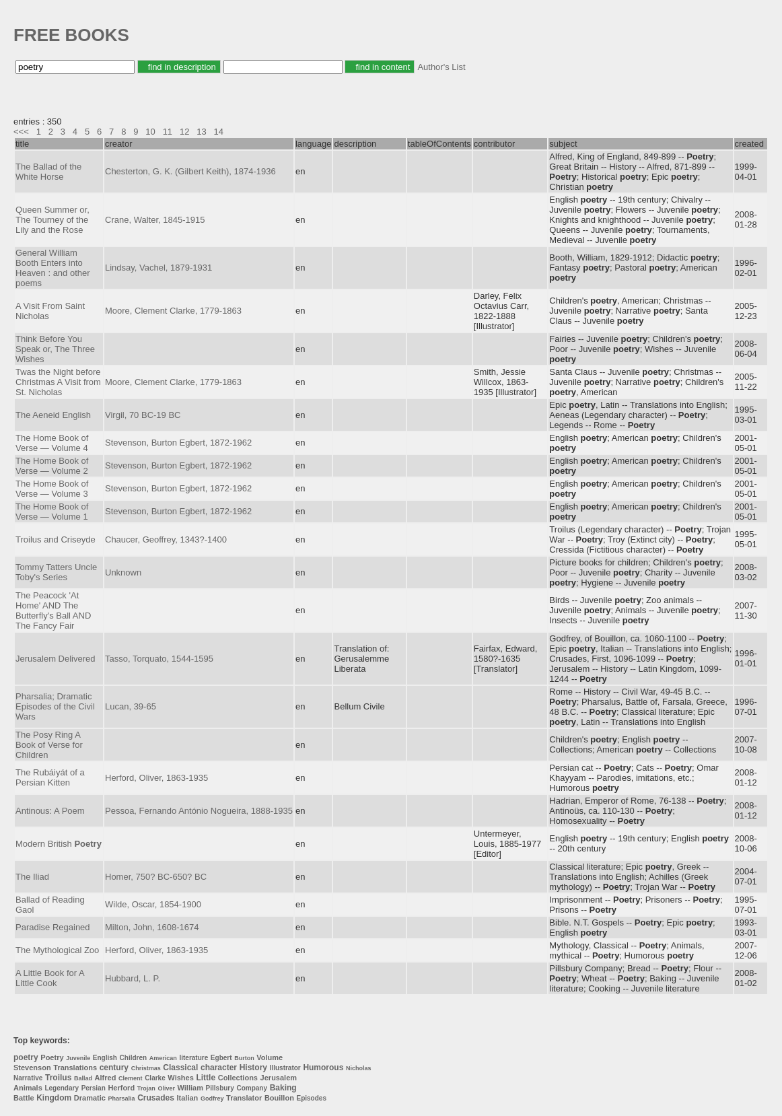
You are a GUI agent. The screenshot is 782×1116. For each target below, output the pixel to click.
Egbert (221, 1057)
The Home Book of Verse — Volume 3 (51, 489)
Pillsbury (220, 1088)
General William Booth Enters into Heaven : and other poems (52, 268)
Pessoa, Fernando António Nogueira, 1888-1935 (199, 811)
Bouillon (279, 1098)
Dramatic (90, 1098)
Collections (238, 1078)
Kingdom (53, 1098)
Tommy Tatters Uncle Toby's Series (56, 572)
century (114, 1067)
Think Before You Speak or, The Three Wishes (55, 349)
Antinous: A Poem (50, 811)
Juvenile (78, 1058)
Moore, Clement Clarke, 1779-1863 (173, 311)
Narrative (27, 1078)
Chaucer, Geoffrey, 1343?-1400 (166, 539)
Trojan (146, 1088)
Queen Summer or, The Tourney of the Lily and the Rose (52, 220)
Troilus (58, 1077)
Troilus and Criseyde (55, 539)
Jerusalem (278, 1078)
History (253, 1067)
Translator (244, 1098)
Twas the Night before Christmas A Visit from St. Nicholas (58, 382)
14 (218, 132)
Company (251, 1088)
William (190, 1088)
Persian (93, 1088)
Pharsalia (121, 1098)
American (163, 1058)
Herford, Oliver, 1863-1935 (156, 778)
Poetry (51, 1057)
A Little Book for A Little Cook (49, 978)
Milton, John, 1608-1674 (152, 927)
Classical (180, 1067)
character (219, 1067)
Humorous (323, 1067)
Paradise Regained (52, 927)
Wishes (180, 1078)
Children (133, 1057)
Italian (188, 1098)
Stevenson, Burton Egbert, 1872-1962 (178, 443)
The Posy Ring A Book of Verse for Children (49, 745)
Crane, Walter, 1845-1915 (155, 220)
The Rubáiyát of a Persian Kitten (50, 777)
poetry (25, 1057)
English (105, 1057)
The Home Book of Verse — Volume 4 (51, 443)
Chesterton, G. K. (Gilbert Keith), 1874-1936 (190, 171)
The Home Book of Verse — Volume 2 (51, 466)
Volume (269, 1057)
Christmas (146, 1068)
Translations (75, 1067)
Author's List (441, 67)
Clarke (155, 1078)
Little (205, 1077)
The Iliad (32, 877)
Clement (130, 1078)
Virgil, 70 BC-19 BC (142, 415)
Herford (121, 1088)
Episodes (311, 1098)
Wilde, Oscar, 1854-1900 (153, 904)
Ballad (83, 1078)
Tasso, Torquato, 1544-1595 (159, 659)
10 (150, 132)
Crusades (155, 1098)
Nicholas (358, 1068)
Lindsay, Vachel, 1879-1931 (158, 268)
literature (193, 1057)
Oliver (166, 1088)
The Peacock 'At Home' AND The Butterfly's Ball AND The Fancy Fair (53, 610)
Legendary (61, 1088)
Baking (283, 1087)
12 (184, 132)
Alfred (105, 1078)
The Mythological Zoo (57, 950)
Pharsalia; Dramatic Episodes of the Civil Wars (55, 706)
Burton (244, 1058)
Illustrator (285, 1068)
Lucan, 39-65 (130, 706)
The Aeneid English (53, 415)
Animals (27, 1088)
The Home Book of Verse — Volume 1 (51, 511)
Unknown (123, 572)
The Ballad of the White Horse (48, 172)
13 (201, 132)
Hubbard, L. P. (132, 978)
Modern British (58, 844)
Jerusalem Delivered (55, 659)
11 (167, 132)
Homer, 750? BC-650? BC (156, 877)
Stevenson (32, 1067)
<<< (21, 132)
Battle (23, 1098)
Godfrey (212, 1098)
